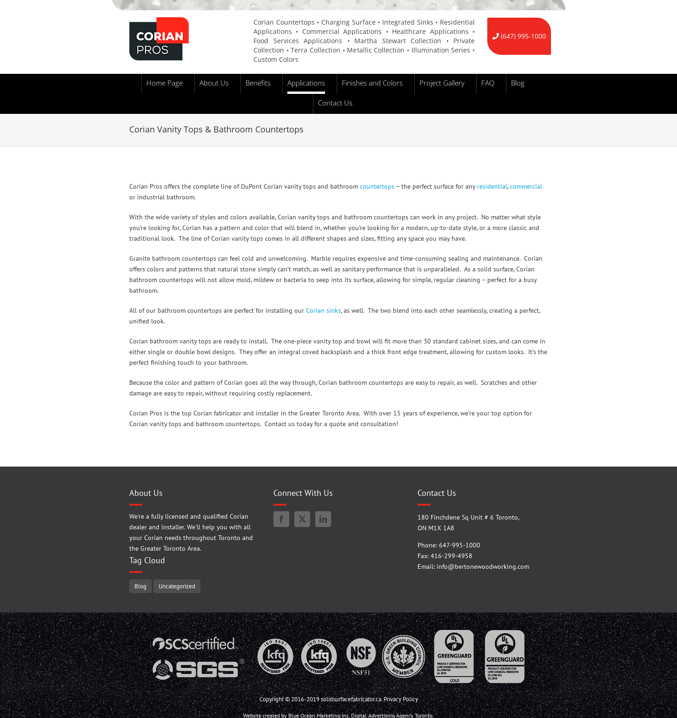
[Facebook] (281, 519)
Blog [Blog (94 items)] (140, 586)
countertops (377, 186)
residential (492, 186)
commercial (526, 186)
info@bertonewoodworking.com (483, 566)
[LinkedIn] (323, 519)
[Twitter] (302, 519)
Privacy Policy (401, 699)
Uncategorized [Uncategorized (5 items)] (177, 586)
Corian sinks (323, 310)
